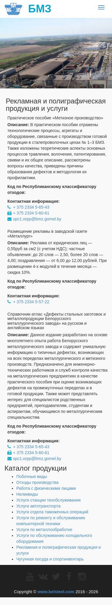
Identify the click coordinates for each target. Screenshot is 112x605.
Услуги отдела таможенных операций (52, 512)
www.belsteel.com (56, 591)
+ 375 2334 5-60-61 (31, 213)
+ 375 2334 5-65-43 (31, 207)
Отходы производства (37, 482)
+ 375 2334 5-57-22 (31, 301)
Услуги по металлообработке (44, 529)
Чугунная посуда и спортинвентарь (50, 559)
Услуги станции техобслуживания (48, 500)
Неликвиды (27, 494)
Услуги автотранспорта (38, 506)
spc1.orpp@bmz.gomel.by (37, 219)
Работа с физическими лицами (46, 488)
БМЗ (27, 9)
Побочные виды (31, 476)
